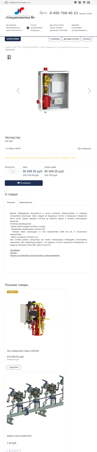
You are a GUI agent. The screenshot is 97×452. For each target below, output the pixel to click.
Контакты (87, 39)
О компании (55, 39)
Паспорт (13, 253)
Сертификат (15, 250)
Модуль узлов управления (43, 319)
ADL (30, 383)
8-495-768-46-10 (64, 13)
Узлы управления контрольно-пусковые (73, 47)
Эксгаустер (71, 318)
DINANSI (32, 379)
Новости (11, 387)
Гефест (31, 391)
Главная (8, 47)
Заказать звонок (85, 14)
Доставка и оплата (71, 39)
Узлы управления (48, 47)
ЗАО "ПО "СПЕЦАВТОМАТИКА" (26, 47)
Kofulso (31, 387)
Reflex (31, 395)
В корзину (24, 182)
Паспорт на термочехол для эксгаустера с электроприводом (34, 255)
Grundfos (32, 403)
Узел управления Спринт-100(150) (15, 319)
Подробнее (13, 337)
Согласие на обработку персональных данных (26, 436)
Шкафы (31, 407)
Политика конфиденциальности (20, 432)
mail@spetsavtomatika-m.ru (19, 3)
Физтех (31, 399)
